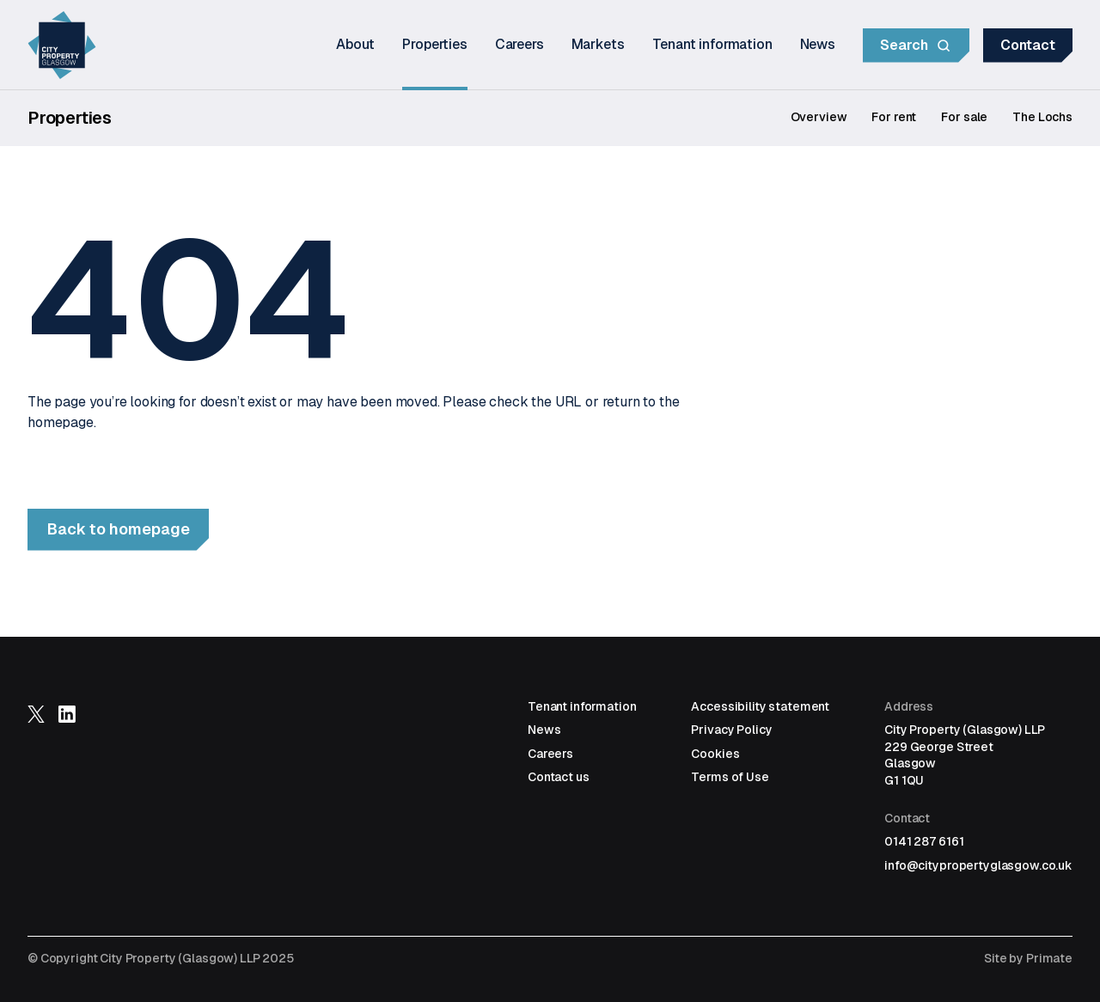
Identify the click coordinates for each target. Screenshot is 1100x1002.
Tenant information (712, 44)
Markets (598, 44)
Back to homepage (118, 529)
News (817, 44)
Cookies (715, 753)
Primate (1049, 958)
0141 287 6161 (923, 841)
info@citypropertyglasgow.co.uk (978, 865)
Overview (819, 117)
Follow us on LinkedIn (67, 714)
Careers (519, 44)
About (355, 44)
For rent (893, 117)
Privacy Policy (731, 729)
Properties (434, 44)
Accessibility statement (760, 706)
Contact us (559, 777)
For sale (964, 117)
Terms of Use (729, 777)
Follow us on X (36, 714)
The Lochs (1042, 117)
